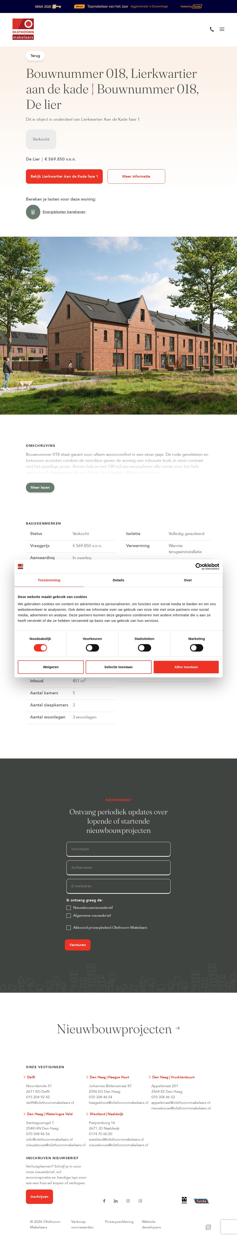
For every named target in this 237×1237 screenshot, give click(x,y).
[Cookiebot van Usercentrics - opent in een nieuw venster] (199, 566)
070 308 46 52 (163, 1097)
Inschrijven (39, 1196)
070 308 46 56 (38, 1133)
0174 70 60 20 (100, 1133)
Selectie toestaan (118, 667)
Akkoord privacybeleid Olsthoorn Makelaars (110, 927)
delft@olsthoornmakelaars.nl (50, 1102)
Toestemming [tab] (49, 580)
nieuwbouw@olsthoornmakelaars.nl (178, 1108)
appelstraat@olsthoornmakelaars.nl (178, 1102)
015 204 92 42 (38, 1097)
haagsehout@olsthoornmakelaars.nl (116, 1102)
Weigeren (51, 667)
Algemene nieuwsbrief (92, 915)
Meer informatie (136, 176)
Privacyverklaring (119, 1221)
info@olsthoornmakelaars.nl (49, 1139)
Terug (35, 55)
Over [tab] (188, 580)
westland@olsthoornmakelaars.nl (116, 1139)
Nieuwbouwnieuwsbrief (93, 907)
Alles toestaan (186, 667)
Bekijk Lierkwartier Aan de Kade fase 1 (64, 176)
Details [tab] (118, 580)
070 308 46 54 (100, 1097)
